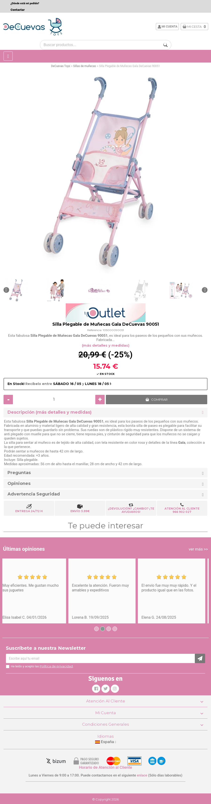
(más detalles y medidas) (105, 345)
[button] (6, 290)
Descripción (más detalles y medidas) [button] (50, 412)
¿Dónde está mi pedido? (25, 3)
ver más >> (198, 549)
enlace (142, 775)
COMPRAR (159, 399)
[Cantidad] (54, 399)
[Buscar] (165, 45)
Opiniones (19, 483)
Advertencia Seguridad (34, 494)
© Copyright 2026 (105, 799)
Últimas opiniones (24, 549)
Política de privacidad (56, 666)
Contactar (18, 10)
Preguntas (19, 472)
